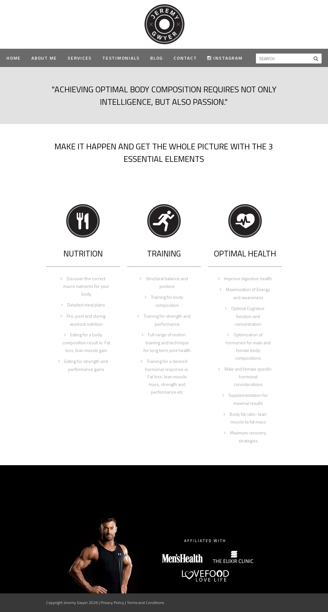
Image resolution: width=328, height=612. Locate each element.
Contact (185, 57)
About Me (44, 57)
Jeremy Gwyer (164, 24)
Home (13, 57)
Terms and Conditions (145, 602)
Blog (156, 57)
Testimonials (121, 57)
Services (80, 57)
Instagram (224, 57)
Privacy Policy (112, 602)
